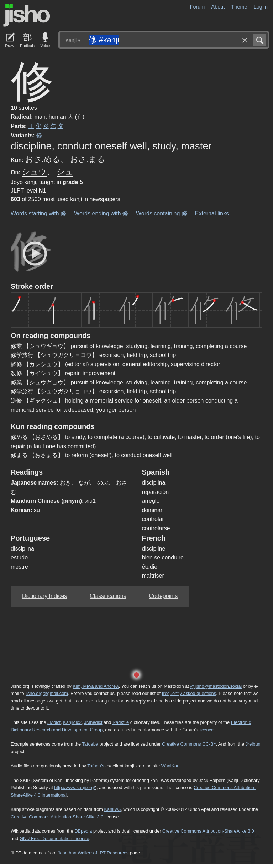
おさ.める (42, 159)
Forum (197, 7)
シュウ (34, 171)
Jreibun (253, 744)
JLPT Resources (111, 852)
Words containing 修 (161, 213)
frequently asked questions (189, 693)
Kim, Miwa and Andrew (96, 686)
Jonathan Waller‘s (76, 852)
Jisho (26, 15)
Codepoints (163, 596)
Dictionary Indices (44, 596)
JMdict (54, 722)
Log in (261, 7)
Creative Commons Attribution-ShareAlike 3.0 (208, 831)
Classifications (108, 596)
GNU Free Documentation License (54, 838)
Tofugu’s (95, 765)
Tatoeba (90, 744)
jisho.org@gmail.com (46, 693)
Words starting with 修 (38, 213)
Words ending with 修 (101, 213)
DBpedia (83, 831)
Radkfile (120, 722)
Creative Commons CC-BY (189, 744)
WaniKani (170, 765)
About (218, 7)
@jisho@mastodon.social (216, 686)
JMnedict (93, 722)
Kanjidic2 (72, 722)
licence (206, 729)
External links (212, 213)
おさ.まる (87, 159)
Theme (239, 7)
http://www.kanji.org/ (74, 787)
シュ (65, 171)
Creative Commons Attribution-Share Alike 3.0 (57, 816)
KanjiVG (112, 809)
